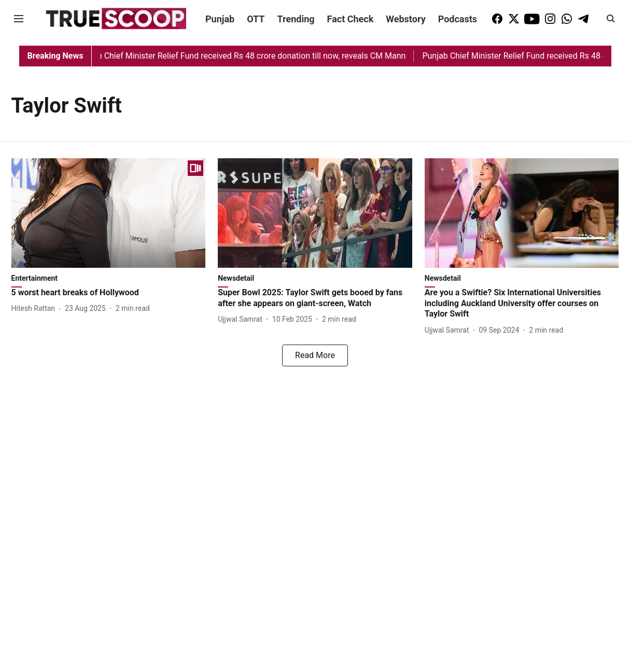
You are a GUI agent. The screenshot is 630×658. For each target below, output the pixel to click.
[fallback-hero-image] (108, 213)
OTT (255, 18)
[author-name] (35, 308)
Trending (296, 18)
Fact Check (350, 18)
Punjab (219, 18)
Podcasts (457, 18)
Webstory (405, 18)
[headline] (108, 292)
